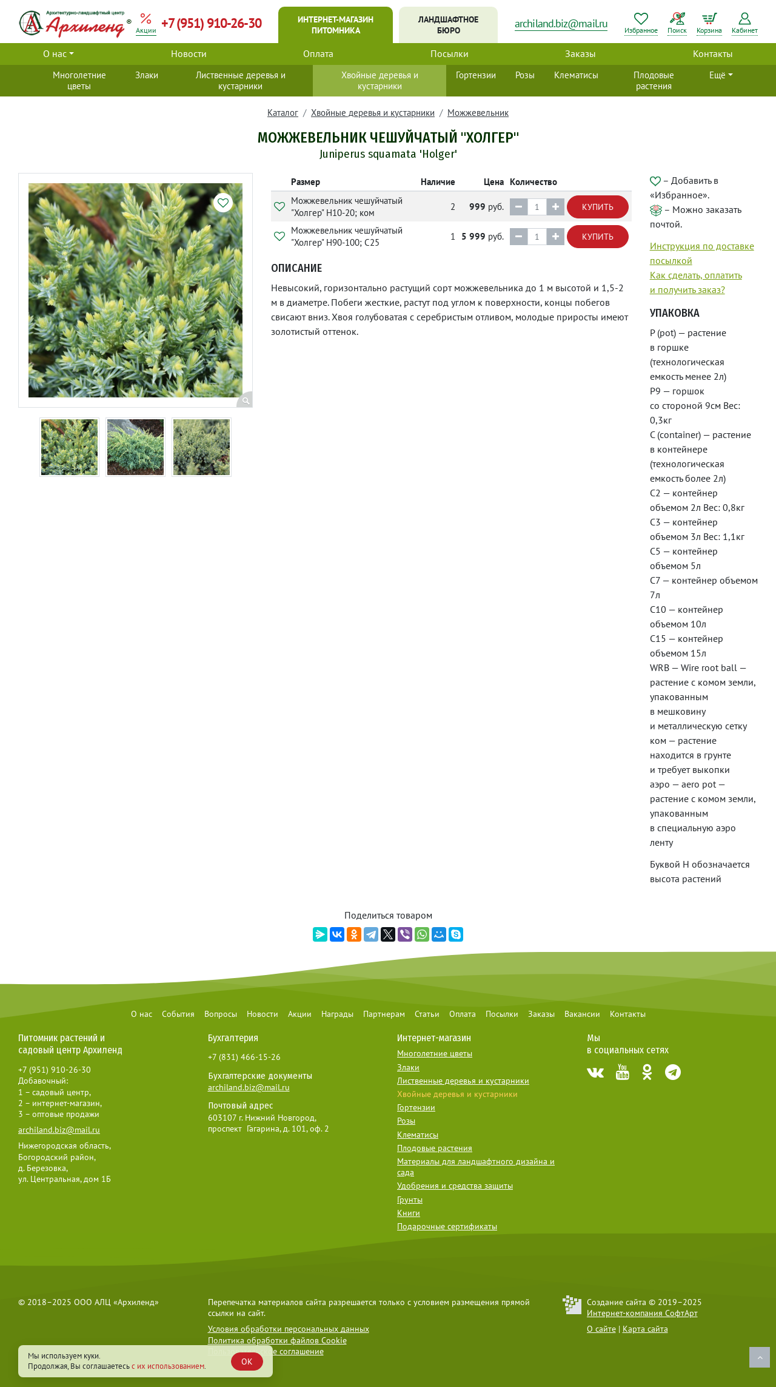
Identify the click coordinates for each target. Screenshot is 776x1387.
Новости (189, 53)
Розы (525, 75)
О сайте (601, 1328)
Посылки (449, 53)
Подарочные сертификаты (447, 1226)
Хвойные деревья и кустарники (379, 80)
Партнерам (384, 1013)
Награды (337, 1013)
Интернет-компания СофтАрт (642, 1313)
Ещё (717, 75)
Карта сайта (645, 1328)
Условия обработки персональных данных (288, 1328)
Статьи (427, 1013)
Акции (300, 1013)
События (178, 1013)
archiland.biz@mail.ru (561, 23)
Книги (408, 1212)
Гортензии (476, 75)
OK (247, 1361)
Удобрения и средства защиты (455, 1185)
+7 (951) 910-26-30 (211, 23)
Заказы (580, 53)
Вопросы (220, 1013)
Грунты (410, 1199)
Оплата (318, 53)
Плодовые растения (654, 80)
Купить (598, 206)
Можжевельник (478, 112)
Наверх (759, 1357)
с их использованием (168, 1366)
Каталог (282, 112)
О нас (55, 53)
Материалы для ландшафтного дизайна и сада (476, 1167)
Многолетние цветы (79, 80)
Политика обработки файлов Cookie (277, 1340)
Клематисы (576, 75)
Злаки (146, 75)
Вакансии (582, 1013)
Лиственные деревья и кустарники (241, 80)
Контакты (713, 53)
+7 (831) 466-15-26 (244, 1056)
